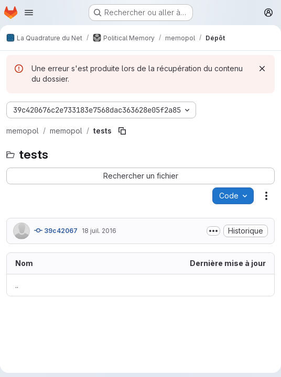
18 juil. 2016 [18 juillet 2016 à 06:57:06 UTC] (99, 231)
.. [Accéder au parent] (16, 285)
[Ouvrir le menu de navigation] (28, 12)
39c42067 (56, 230)
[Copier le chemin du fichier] (122, 131)
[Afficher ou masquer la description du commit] (213, 231)
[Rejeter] (262, 68)
